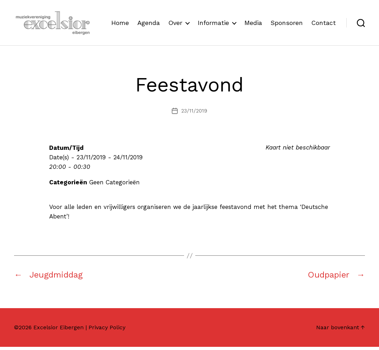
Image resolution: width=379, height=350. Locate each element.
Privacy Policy (107, 330)
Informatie (246, 19)
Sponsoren (319, 19)
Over (208, 19)
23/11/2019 (194, 114)
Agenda (181, 19)
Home (153, 19)
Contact (323, 29)
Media (286, 19)
